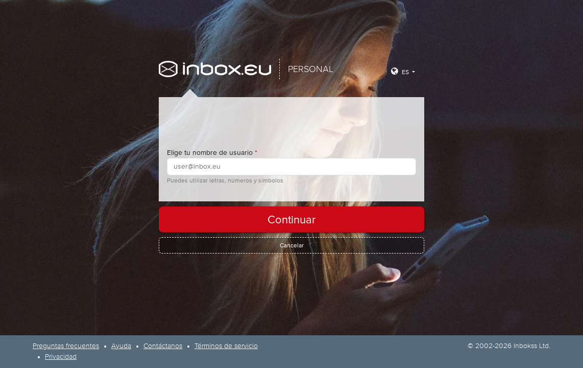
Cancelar (292, 245)
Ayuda (121, 346)
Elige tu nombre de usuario (212, 152)
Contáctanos (162, 346)
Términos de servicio (226, 346)
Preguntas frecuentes (66, 346)
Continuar (291, 219)
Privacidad (61, 356)
